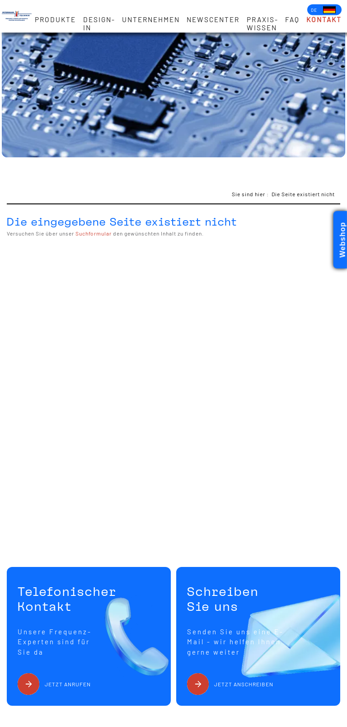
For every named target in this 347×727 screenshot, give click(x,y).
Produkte (55, 19)
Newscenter (213, 19)
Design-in (99, 23)
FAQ (292, 19)
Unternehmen (151, 19)
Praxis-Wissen (262, 23)
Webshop (343, 240)
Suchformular (93, 233)
